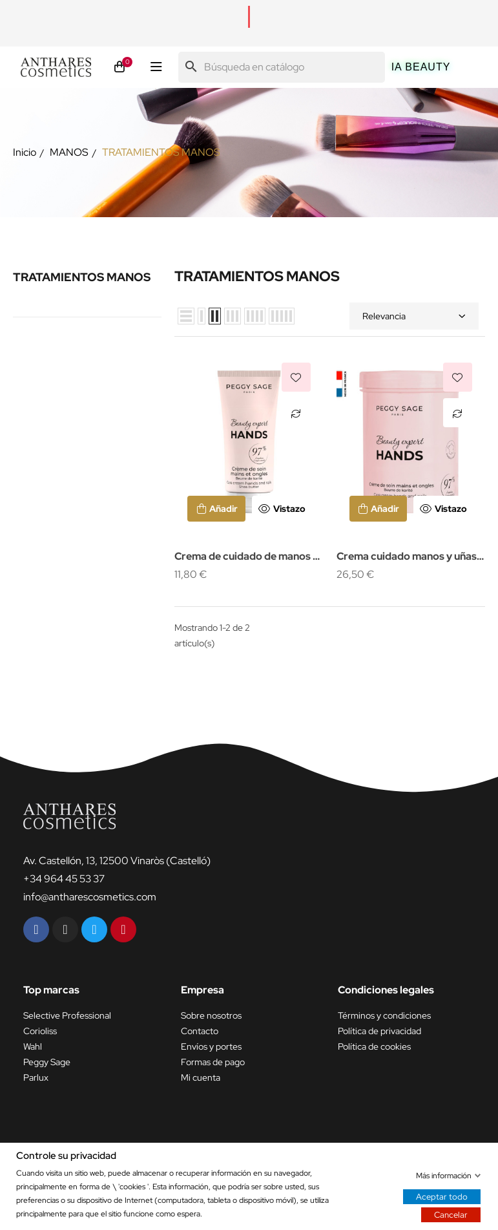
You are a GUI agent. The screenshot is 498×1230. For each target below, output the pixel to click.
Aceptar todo (442, 1196)
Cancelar (451, 1214)
